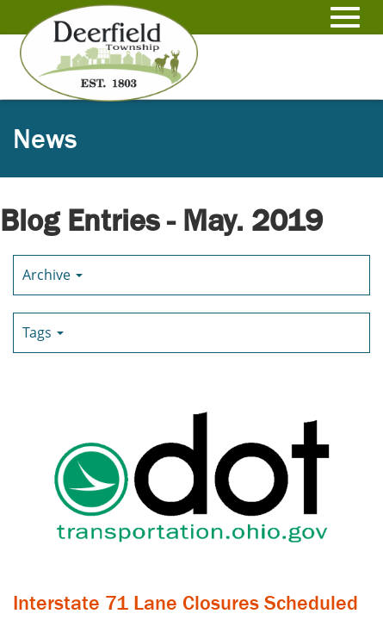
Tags (43, 332)
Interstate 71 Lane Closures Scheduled (185, 602)
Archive (52, 274)
